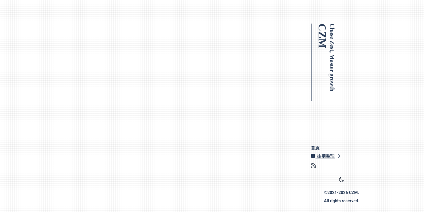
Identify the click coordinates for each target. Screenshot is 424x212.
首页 (315, 147)
